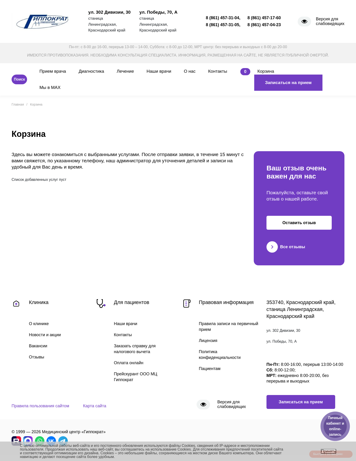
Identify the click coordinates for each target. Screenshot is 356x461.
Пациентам (210, 368)
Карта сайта (94, 406)
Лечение (125, 71)
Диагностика (91, 71)
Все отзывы (285, 247)
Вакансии (38, 346)
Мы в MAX (49, 87)
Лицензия (208, 340)
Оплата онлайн (128, 363)
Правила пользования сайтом (40, 406)
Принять (328, 451)
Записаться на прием (288, 82)
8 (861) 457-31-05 (222, 24)
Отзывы (36, 357)
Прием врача (52, 71)
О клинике (39, 323)
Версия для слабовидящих (330, 21)
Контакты (217, 71)
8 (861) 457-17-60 (264, 18)
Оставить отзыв (299, 222)
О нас (190, 71)
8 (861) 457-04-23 (264, 24)
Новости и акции (45, 334)
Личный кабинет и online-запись (335, 426)
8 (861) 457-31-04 (222, 18)
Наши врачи (159, 71)
